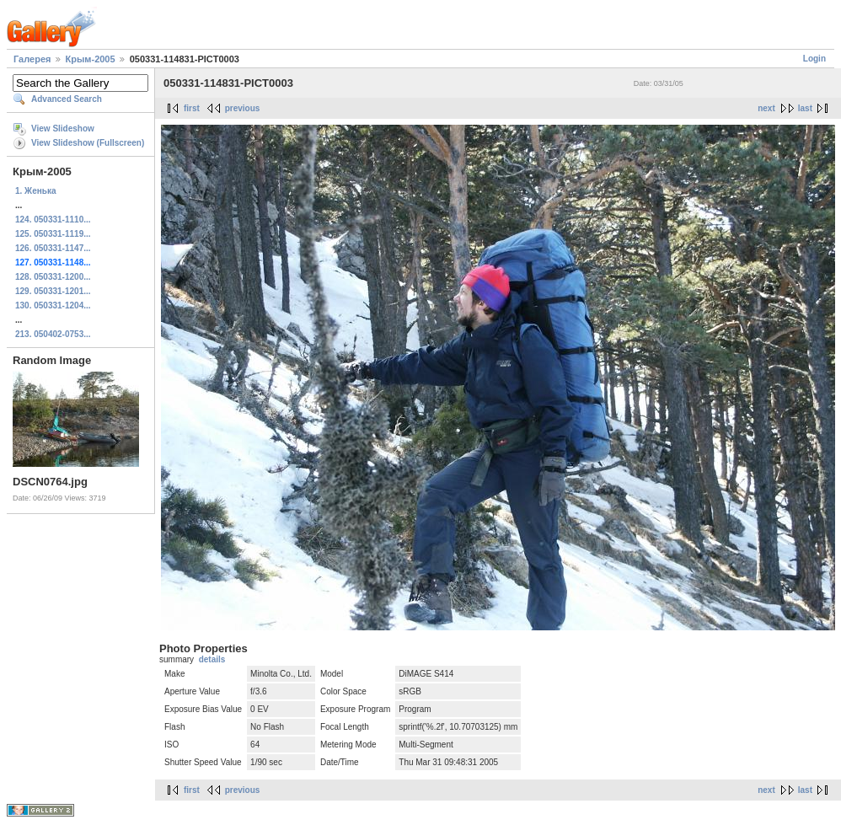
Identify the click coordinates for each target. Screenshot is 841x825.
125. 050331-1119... (53, 233)
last (805, 108)
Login (814, 58)
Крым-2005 (90, 59)
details (212, 659)
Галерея (32, 59)
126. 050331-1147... (53, 248)
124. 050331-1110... (53, 219)
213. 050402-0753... (53, 334)
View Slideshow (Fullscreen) (87, 142)
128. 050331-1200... (53, 276)
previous (242, 108)
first (192, 108)
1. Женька (35, 191)
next (766, 108)
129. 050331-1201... (53, 291)
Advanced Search (66, 99)
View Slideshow (62, 128)
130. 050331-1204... (53, 305)
